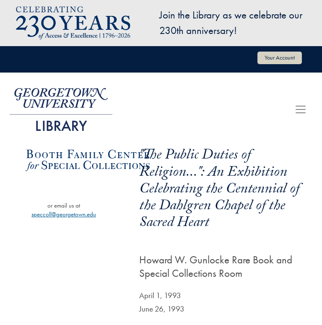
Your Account (280, 57)
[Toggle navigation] (300, 109)
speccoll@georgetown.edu (63, 214)
